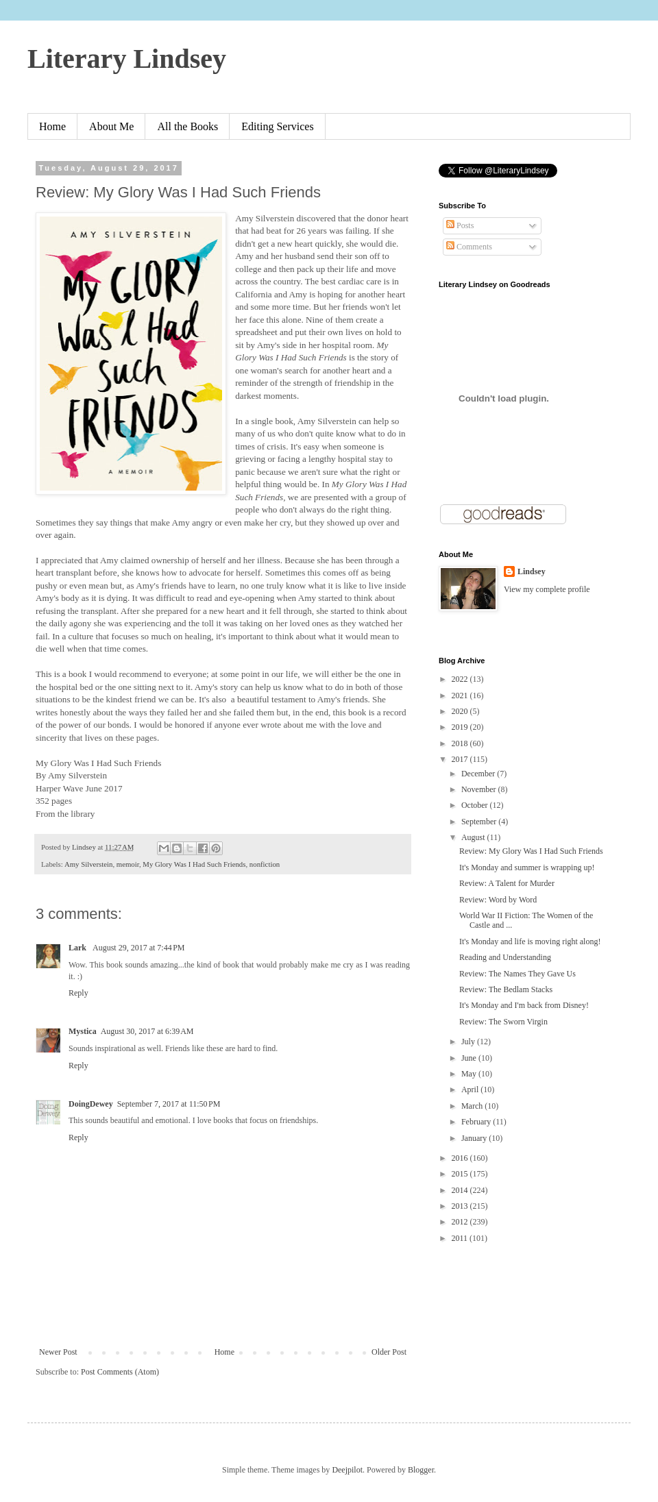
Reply (78, 993)
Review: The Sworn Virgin (503, 1021)
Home (52, 126)
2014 (461, 1190)
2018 (461, 743)
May (469, 1074)
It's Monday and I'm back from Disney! (524, 1005)
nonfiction (264, 864)
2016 (461, 1158)
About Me (111, 126)
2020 (461, 711)
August (474, 837)
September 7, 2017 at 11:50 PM (169, 1104)
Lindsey (531, 571)
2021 (461, 695)
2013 (461, 1206)
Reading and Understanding (505, 957)
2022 (461, 679)
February (477, 1121)
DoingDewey (91, 1104)
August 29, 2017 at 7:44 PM (139, 947)
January (475, 1138)
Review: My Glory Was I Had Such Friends (531, 851)
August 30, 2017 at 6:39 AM (147, 1031)
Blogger (421, 1470)
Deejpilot (347, 1470)
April (470, 1089)
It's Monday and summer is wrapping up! (526, 867)
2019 (461, 727)
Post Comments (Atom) (120, 1372)
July (469, 1041)
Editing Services (277, 126)
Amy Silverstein (88, 864)
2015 (461, 1174)
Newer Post (58, 1352)
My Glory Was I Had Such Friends (194, 864)
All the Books (187, 126)
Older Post (388, 1352)
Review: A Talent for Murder (507, 883)
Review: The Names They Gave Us (517, 973)
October (475, 805)
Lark (78, 947)
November (479, 789)
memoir (128, 864)
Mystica (83, 1031)
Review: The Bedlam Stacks (505, 989)
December (479, 773)
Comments (469, 246)
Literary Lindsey (126, 58)
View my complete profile (547, 589)
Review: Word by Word (498, 899)
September (479, 821)
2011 (461, 1238)
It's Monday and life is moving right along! (529, 941)
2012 (461, 1222)
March (473, 1106)
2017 (461, 759)
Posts (460, 225)
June (469, 1058)
